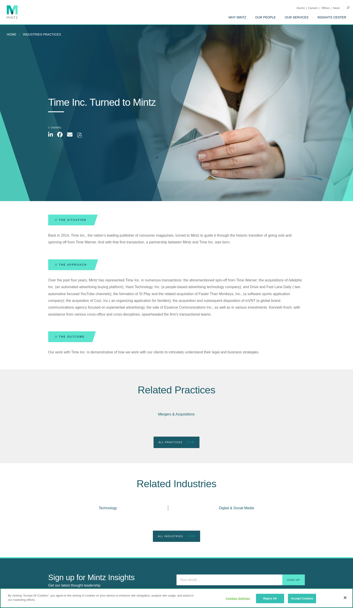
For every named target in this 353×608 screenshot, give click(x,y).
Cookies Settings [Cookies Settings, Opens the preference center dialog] (238, 598)
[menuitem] (237, 17)
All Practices (176, 442)
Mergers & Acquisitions (176, 414)
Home (11, 34)
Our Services (297, 17)
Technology (108, 508)
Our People (265, 17)
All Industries (176, 536)
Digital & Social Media (236, 508)
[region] (176, 598)
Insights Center (331, 17)
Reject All (270, 598)
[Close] (345, 598)
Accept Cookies (302, 598)
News (336, 8)
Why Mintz (237, 17)
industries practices (42, 34)
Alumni (300, 8)
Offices (325, 8)
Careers (313, 8)
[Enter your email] (240, 579)
